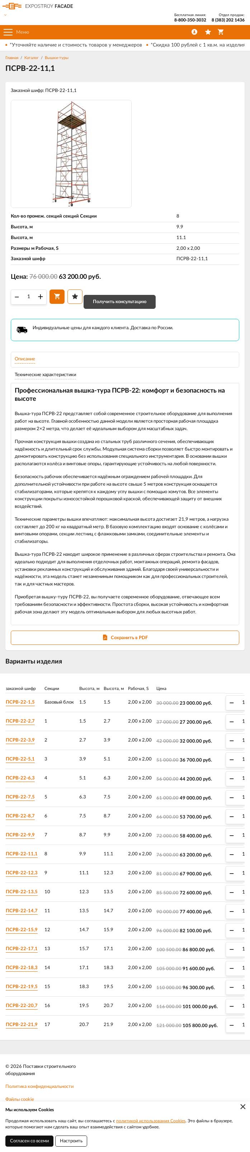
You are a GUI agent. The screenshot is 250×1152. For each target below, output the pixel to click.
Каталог (31, 58)
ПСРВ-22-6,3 (20, 778)
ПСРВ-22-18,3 (22, 968)
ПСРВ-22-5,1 (20, 759)
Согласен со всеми (29, 1141)
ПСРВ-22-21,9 (22, 1024)
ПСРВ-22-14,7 (22, 911)
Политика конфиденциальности (39, 1086)
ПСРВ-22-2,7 (20, 721)
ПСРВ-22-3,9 (20, 740)
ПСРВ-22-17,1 (22, 949)
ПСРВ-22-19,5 (22, 987)
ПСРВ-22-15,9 (22, 930)
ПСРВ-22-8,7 (20, 816)
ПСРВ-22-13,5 (22, 892)
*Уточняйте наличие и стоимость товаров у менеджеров (76, 45)
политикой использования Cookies (150, 1121)
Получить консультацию (119, 302)
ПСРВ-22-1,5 (20, 702)
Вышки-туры (57, 58)
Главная (11, 58)
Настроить (71, 1141)
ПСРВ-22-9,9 (20, 835)
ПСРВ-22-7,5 (20, 797)
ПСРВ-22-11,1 (22, 854)
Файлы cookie (19, 1099)
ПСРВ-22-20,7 (22, 1005)
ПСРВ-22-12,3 (22, 873)
